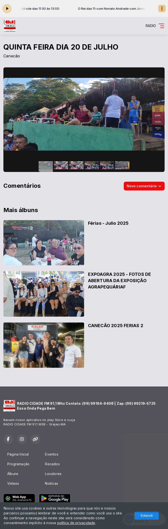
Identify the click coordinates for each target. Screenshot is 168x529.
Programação (18, 464)
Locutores (53, 474)
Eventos (51, 454)
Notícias (51, 483)
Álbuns (12, 474)
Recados (52, 464)
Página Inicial (18, 454)
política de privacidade (76, 523)
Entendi (147, 515)
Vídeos (13, 483)
